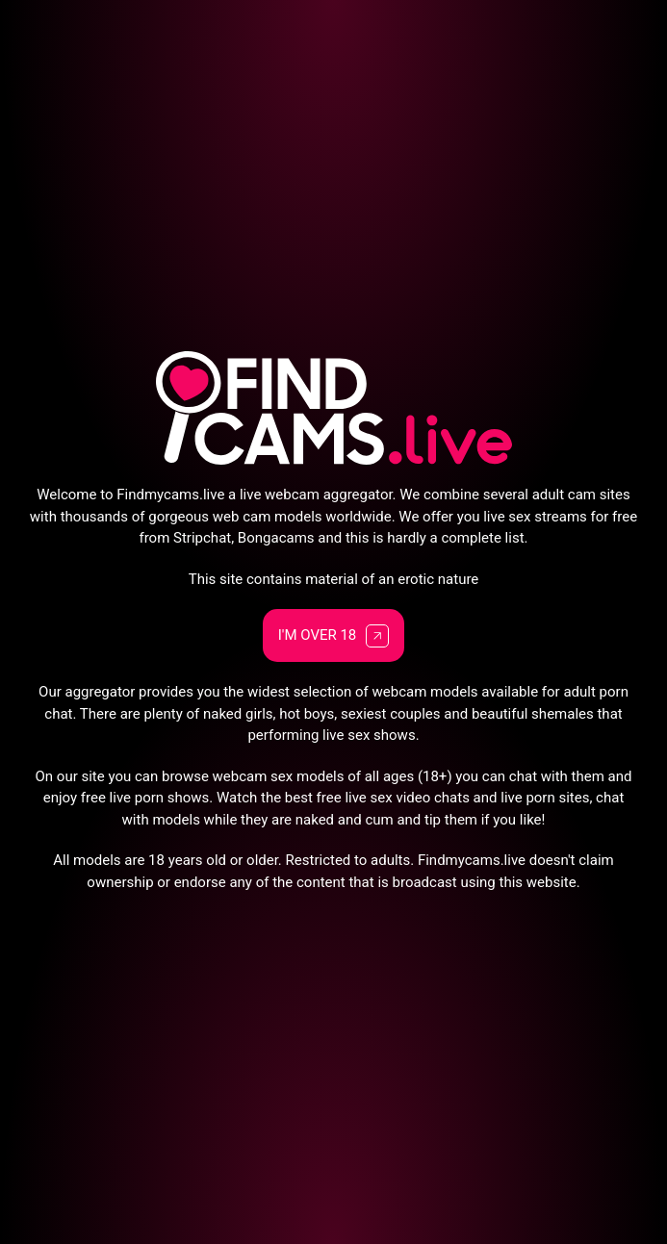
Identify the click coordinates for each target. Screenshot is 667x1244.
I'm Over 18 (334, 635)
